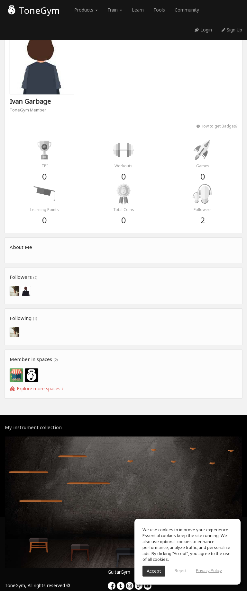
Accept (154, 571)
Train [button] (114, 10)
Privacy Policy (209, 570)
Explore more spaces (36, 388)
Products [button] (86, 10)
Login (203, 30)
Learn (138, 10)
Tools (159, 10)
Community (187, 10)
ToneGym (34, 10)
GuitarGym (119, 572)
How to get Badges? (217, 125)
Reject (181, 570)
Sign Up (232, 30)
